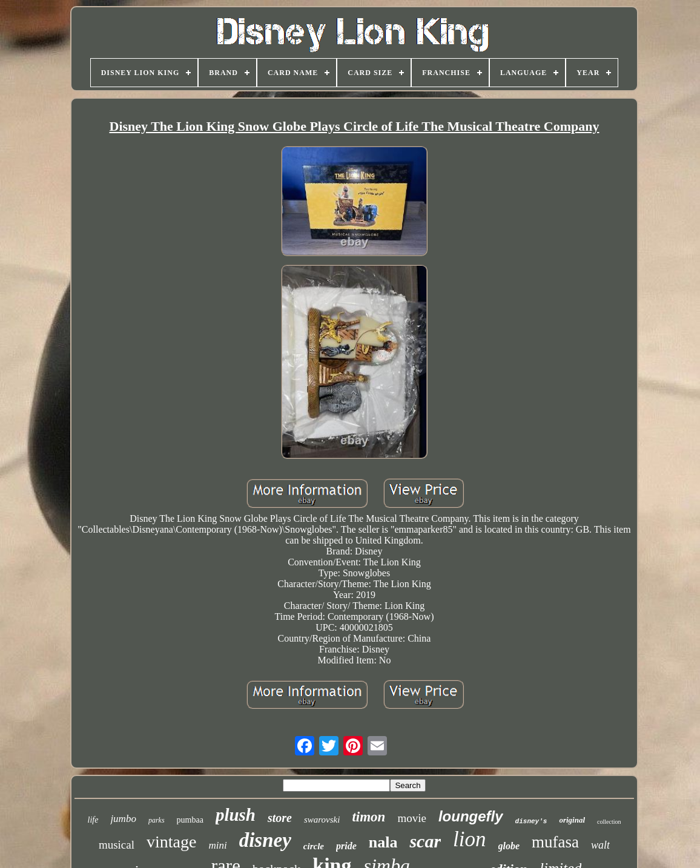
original (572, 819)
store (280, 817)
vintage (171, 841)
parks (156, 820)
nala (383, 842)
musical (116, 844)
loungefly (470, 816)
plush (236, 814)
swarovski (322, 819)
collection (609, 821)
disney (265, 840)
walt (600, 845)
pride (346, 846)
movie (411, 818)
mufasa (555, 842)
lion (469, 839)
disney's (531, 821)
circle (313, 846)
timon (368, 816)
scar (425, 841)
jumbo (123, 818)
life (93, 819)
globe (509, 846)
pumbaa (190, 819)
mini (217, 845)
